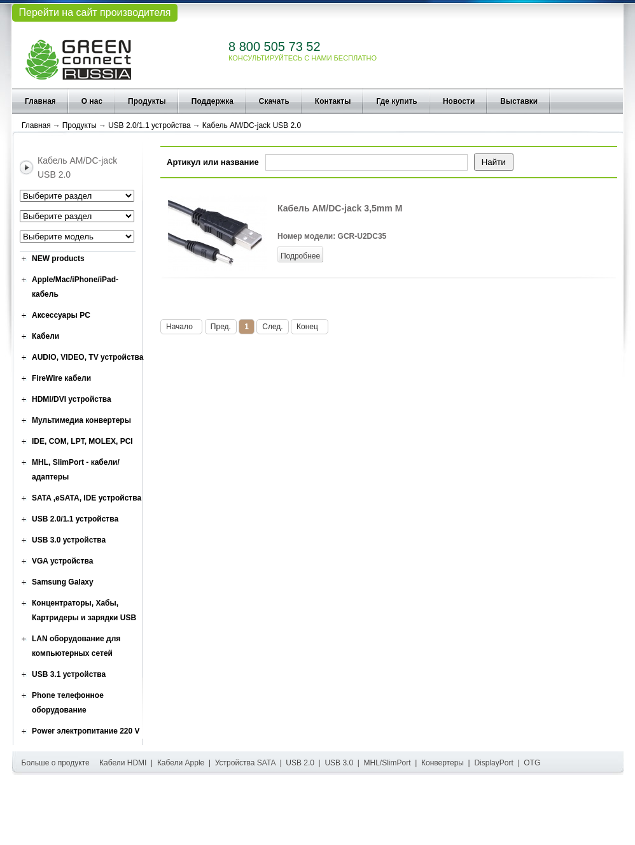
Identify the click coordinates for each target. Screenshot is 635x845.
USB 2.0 (300, 762)
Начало (181, 326)
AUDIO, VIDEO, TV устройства (87, 357)
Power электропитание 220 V (86, 731)
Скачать (274, 101)
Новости (459, 101)
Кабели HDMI (122, 762)
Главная (40, 101)
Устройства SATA (245, 762)
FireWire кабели (61, 378)
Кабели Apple (180, 762)
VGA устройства (62, 561)
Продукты (147, 101)
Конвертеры (442, 762)
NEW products (58, 258)
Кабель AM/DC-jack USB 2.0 (251, 125)
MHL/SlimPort (387, 762)
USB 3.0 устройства (69, 540)
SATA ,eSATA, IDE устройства (86, 498)
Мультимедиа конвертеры (81, 420)
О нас (91, 101)
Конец (310, 326)
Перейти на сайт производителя (94, 12)
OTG (532, 762)
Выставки (519, 101)
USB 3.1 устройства (69, 674)
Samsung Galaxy (63, 582)
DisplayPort (493, 762)
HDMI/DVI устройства (71, 399)
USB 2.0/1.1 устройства (149, 125)
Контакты (333, 101)
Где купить (396, 101)
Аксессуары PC (61, 315)
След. (272, 326)
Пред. (221, 326)
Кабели (45, 336)
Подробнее (300, 256)
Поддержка (213, 101)
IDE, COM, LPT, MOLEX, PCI (82, 441)
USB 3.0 (338, 762)
